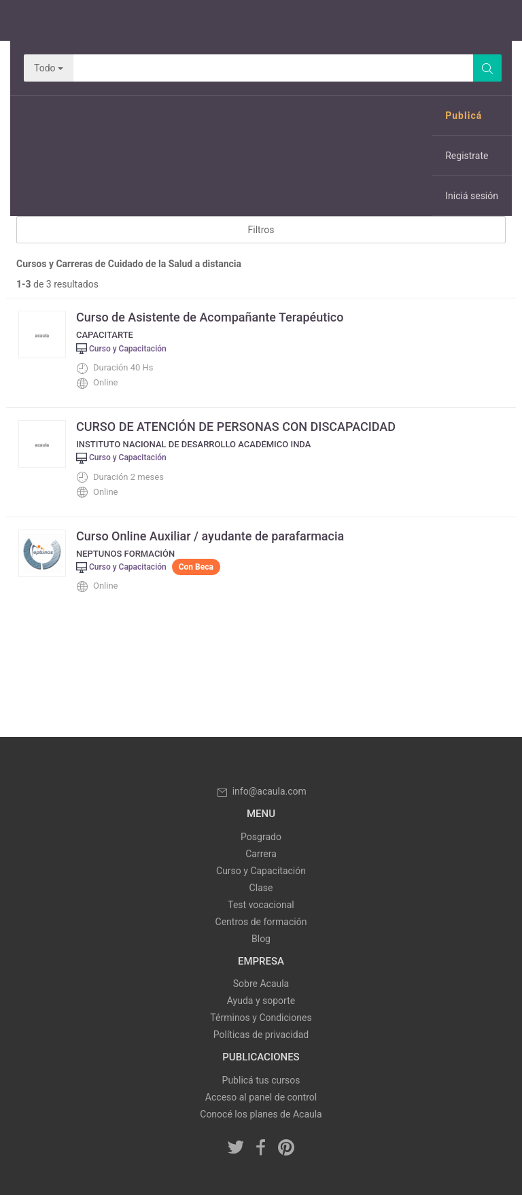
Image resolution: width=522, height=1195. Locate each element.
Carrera (261, 853)
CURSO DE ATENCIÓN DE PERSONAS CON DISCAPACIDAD (236, 426)
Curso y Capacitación (261, 870)
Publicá (463, 115)
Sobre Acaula (261, 983)
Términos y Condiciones (260, 1017)
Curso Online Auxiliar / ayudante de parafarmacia (210, 536)
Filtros (261, 229)
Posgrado (261, 836)
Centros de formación (261, 921)
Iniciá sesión (471, 195)
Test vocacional (261, 904)
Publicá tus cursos (261, 1080)
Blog (261, 938)
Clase (261, 887)
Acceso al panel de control (261, 1097)
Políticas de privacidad (261, 1034)
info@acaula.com (261, 791)
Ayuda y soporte (261, 1000)
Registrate (466, 155)
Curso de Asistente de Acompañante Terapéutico (209, 317)
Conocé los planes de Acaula (260, 1114)
